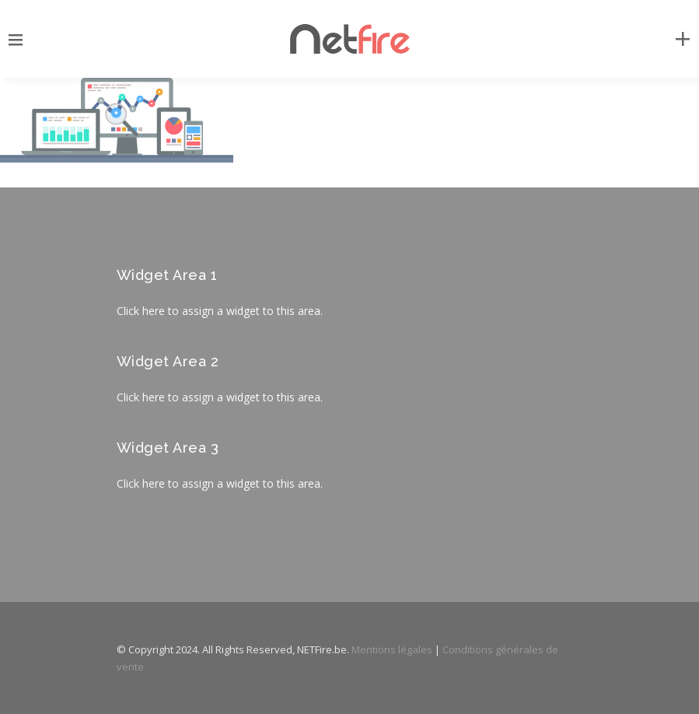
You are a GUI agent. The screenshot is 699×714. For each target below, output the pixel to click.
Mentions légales (391, 649)
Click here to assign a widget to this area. (220, 310)
